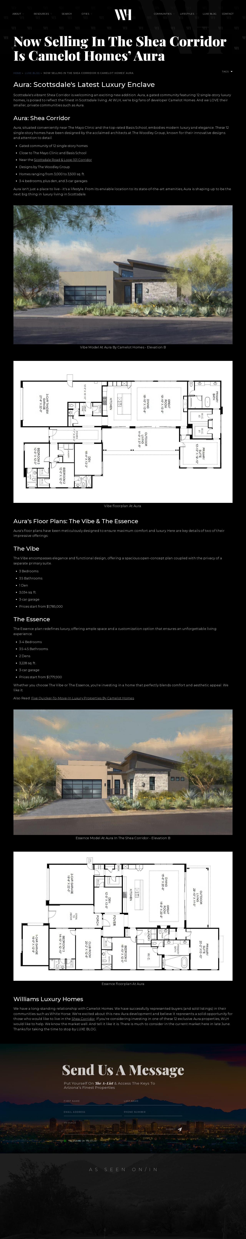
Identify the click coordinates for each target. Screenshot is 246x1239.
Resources (43, 14)
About (20, 14)
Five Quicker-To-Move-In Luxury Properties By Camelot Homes (82, 698)
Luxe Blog (207, 14)
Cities (85, 14)
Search (68, 14)
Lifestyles (186, 14)
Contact (225, 14)
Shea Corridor (83, 1019)
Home (17, 73)
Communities (162, 14)
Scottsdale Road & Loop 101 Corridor (63, 160)
